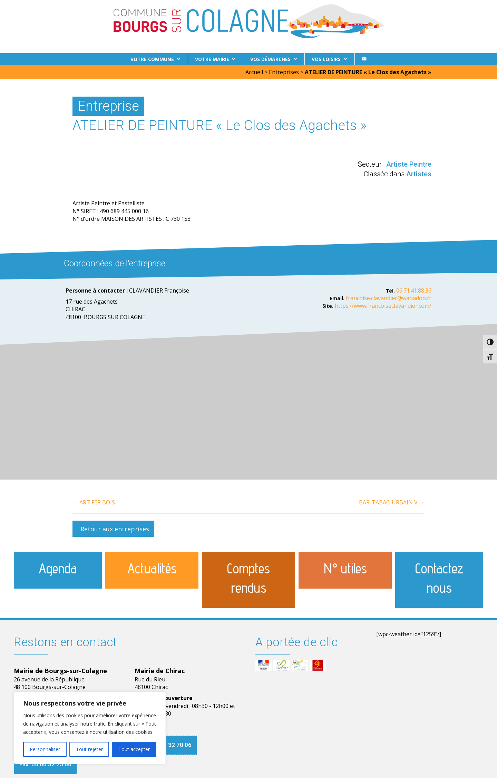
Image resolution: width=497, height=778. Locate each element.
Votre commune (152, 59)
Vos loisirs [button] (326, 59)
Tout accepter (134, 749)
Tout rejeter (89, 749)
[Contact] (364, 59)
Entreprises (284, 72)
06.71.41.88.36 (413, 290)
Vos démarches (270, 59)
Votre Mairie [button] (212, 59)
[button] (113, 529)
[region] (90, 728)
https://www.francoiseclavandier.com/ (383, 305)
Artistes (418, 174)
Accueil (254, 72)
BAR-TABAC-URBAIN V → (392, 502)
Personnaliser (45, 749)
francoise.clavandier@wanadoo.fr (388, 298)
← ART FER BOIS (93, 502)
